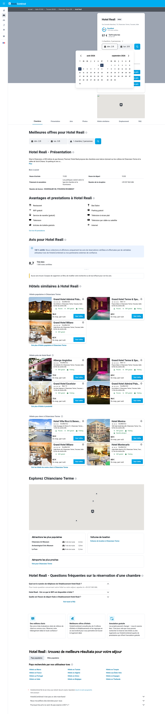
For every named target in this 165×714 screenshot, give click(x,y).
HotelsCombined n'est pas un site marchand (87, 696)
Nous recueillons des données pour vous (87, 700)
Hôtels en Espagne (113, 676)
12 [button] (87, 72)
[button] (3, 3)
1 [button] (98, 65)
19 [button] (87, 76)
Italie (36, 9)
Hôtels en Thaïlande (113, 679)
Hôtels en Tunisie (74, 669)
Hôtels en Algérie (74, 673)
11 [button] (83, 72)
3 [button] (118, 65)
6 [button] (129, 65)
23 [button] (102, 76)
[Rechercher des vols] (4, 10)
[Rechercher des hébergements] (4, 15)
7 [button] (94, 69)
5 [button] (87, 69)
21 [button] (94, 76)
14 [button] (94, 72)
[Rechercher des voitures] (4, 20)
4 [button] (83, 69)
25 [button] (83, 80)
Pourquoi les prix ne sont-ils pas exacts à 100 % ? (87, 704)
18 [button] (83, 76)
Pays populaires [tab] (36, 658)
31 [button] (80, 83)
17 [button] (79, 76)
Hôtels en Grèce (73, 676)
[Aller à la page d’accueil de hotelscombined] (17, 3)
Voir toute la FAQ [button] (69, 602)
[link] (48, 345)
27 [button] (91, 80)
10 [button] (80, 72)
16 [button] (102, 72)
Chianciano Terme (63, 9)
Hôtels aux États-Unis (114, 673)
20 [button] (91, 76)
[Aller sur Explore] (4, 29)
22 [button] (98, 76)
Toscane (48, 9)
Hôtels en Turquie (112, 669)
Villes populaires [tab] (53, 658)
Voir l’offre (79, 316)
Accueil (30, 9)
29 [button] (98, 80)
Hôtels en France (35, 673)
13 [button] (91, 72)
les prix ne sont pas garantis (83, 690)
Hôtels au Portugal (36, 676)
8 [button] (98, 69)
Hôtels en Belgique (74, 679)
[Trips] (4, 36)
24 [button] (80, 80)
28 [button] (94, 80)
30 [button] (102, 80)
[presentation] (86, 133)
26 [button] (87, 80)
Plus (30, 164)
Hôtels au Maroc (35, 669)
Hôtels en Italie (34, 679)
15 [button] (98, 72)
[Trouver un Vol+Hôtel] (4, 25)
